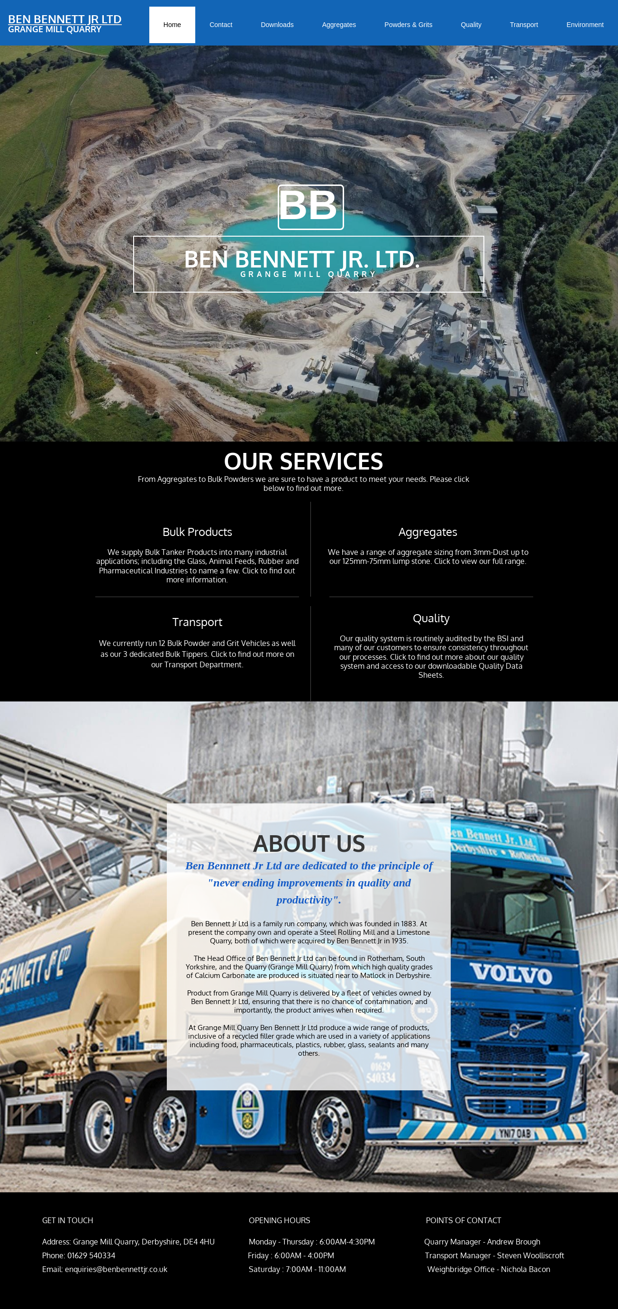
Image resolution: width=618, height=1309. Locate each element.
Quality (431, 617)
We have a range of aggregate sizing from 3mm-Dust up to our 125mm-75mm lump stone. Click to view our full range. (428, 556)
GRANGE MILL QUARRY (54, 29)
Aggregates (428, 531)
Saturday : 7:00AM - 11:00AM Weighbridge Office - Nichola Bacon (358, 1269)
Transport (197, 621)
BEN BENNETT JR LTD (65, 18)
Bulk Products (197, 531)
